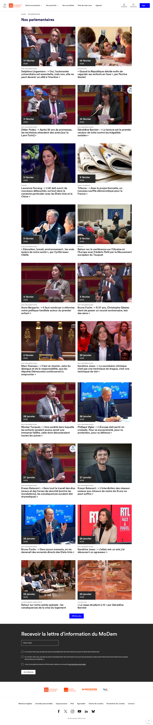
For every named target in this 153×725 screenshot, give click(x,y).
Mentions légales (25, 704)
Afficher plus (76, 616)
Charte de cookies (96, 704)
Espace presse (61, 704)
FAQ (72, 704)
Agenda (99, 5)
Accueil (23, 14)
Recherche (133, 5)
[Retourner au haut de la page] (149, 721)
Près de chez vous (85, 5)
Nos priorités (52, 6)
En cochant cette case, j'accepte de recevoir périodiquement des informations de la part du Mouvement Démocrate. (62, 652)
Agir (145, 6)
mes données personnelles (77, 664)
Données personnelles (44, 704)
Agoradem (81, 704)
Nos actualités (68, 5)
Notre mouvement (34, 6)
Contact (131, 704)
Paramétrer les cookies (115, 704)
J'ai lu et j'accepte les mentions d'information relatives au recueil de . (55, 664)
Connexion (124, 5)
